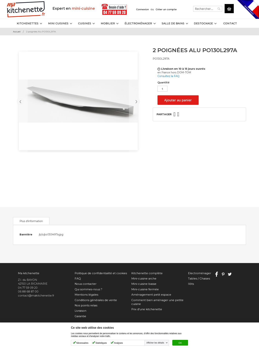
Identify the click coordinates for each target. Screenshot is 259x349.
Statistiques (101, 343)
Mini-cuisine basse (143, 284)
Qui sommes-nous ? (88, 289)
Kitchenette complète (147, 273)
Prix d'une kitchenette (146, 309)
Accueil (16, 31)
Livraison (80, 310)
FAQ (78, 278)
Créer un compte (166, 9)
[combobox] (207, 9)
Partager (164, 114)
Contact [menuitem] (230, 23)
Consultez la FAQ (168, 76)
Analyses (118, 343)
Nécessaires (82, 343)
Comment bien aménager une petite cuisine (157, 302)
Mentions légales (86, 294)
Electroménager (199, 273)
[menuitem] (29, 23)
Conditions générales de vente (96, 300)
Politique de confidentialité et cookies (101, 273)
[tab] (31, 220)
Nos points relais (86, 305)
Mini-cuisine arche (143, 278)
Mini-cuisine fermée (145, 289)
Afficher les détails (155, 343)
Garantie (80, 316)
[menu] (129, 23)
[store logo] (26, 9)
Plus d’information (31, 221)
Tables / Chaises (199, 278)
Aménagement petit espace (151, 294)
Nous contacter (85, 284)
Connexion (142, 9)
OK (180, 343)
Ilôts (191, 284)
